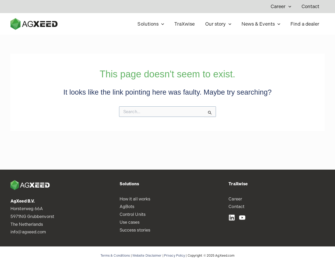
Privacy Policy (174, 255)
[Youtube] (242, 217)
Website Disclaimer (147, 255)
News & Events (262, 24)
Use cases (130, 222)
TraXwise (187, 24)
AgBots (127, 206)
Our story (220, 24)
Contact (311, 6)
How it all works (135, 199)
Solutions (154, 24)
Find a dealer (305, 24)
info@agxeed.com (28, 231)
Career (282, 6)
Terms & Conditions (115, 255)
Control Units (133, 214)
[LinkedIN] (231, 217)
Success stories (135, 230)
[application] (290, 6)
